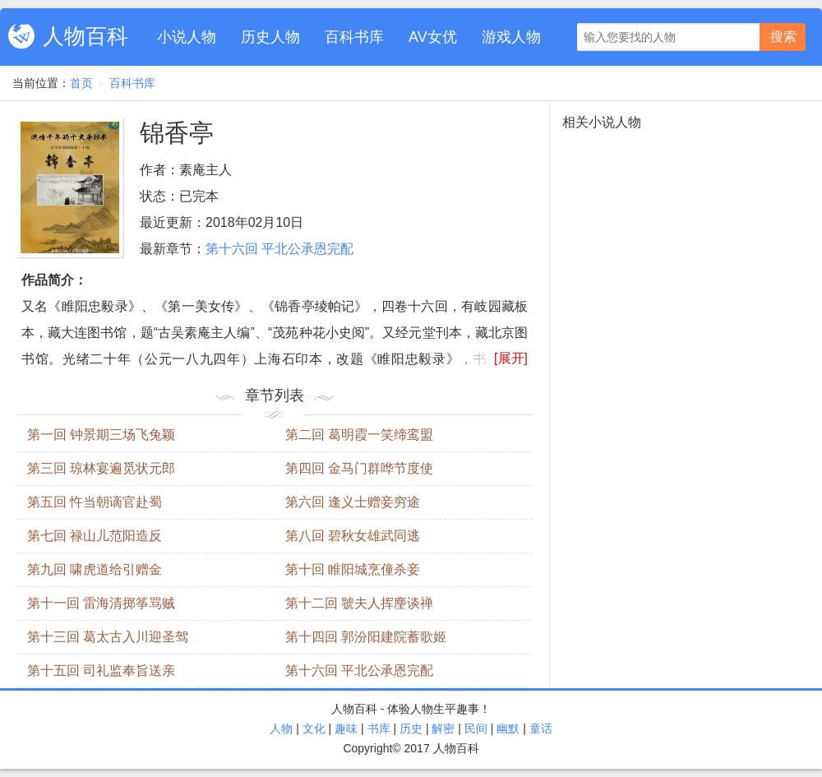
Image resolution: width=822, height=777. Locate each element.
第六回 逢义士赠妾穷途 (352, 502)
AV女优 (433, 37)
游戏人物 (511, 37)
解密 (443, 728)
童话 (540, 728)
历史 (411, 728)
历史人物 (270, 37)
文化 (314, 728)
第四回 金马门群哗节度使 (359, 468)
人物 (281, 728)
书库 (378, 728)
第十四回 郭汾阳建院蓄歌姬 (365, 637)
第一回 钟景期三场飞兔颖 (101, 435)
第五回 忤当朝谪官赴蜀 (94, 502)
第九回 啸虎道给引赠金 (94, 569)
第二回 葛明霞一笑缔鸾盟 (359, 435)
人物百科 (85, 36)
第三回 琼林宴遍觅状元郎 (101, 468)
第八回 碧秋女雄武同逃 (352, 536)
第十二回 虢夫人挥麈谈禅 (359, 603)
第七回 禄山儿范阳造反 (94, 536)
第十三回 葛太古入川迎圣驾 (107, 637)
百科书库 (354, 37)
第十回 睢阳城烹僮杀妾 (352, 569)
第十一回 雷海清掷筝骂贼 (101, 603)
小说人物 (186, 37)
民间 (475, 728)
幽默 (508, 728)
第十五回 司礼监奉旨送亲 (101, 671)
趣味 (346, 728)
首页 (81, 83)
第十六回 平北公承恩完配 (279, 249)
